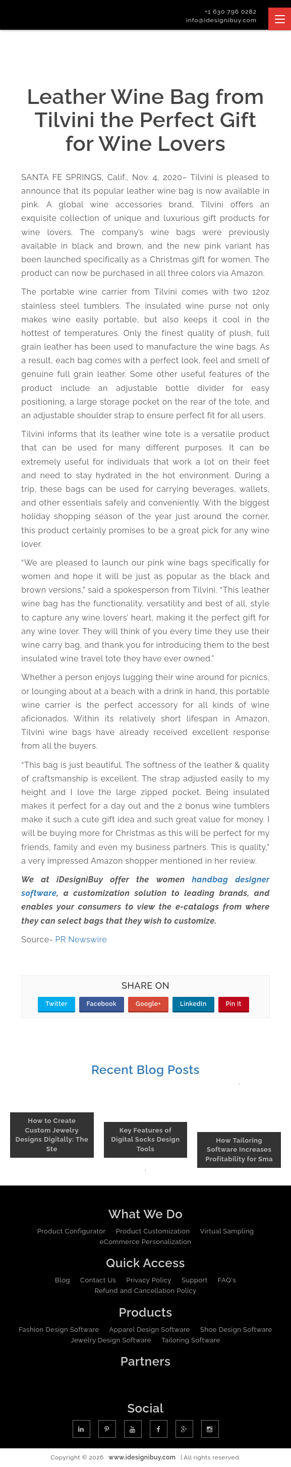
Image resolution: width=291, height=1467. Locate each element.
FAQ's (227, 1280)
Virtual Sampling (227, 1231)
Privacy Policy (148, 1280)
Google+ (148, 1003)
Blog (62, 1280)
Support (195, 1280)
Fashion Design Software (59, 1329)
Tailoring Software (190, 1340)
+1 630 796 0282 (231, 11)
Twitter (56, 1003)
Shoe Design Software (236, 1329)
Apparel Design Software (149, 1329)
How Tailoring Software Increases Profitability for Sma (239, 1150)
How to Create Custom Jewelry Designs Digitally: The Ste (51, 1135)
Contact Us (98, 1280)
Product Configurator (71, 1231)
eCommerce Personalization (146, 1242)
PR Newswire (81, 939)
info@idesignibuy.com (221, 20)
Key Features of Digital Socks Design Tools (145, 1139)
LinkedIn (193, 1003)
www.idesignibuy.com (142, 1457)
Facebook (102, 1003)
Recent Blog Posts (145, 1069)
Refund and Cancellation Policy (145, 1290)
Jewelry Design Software (111, 1340)
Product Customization (153, 1231)
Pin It (234, 1003)
